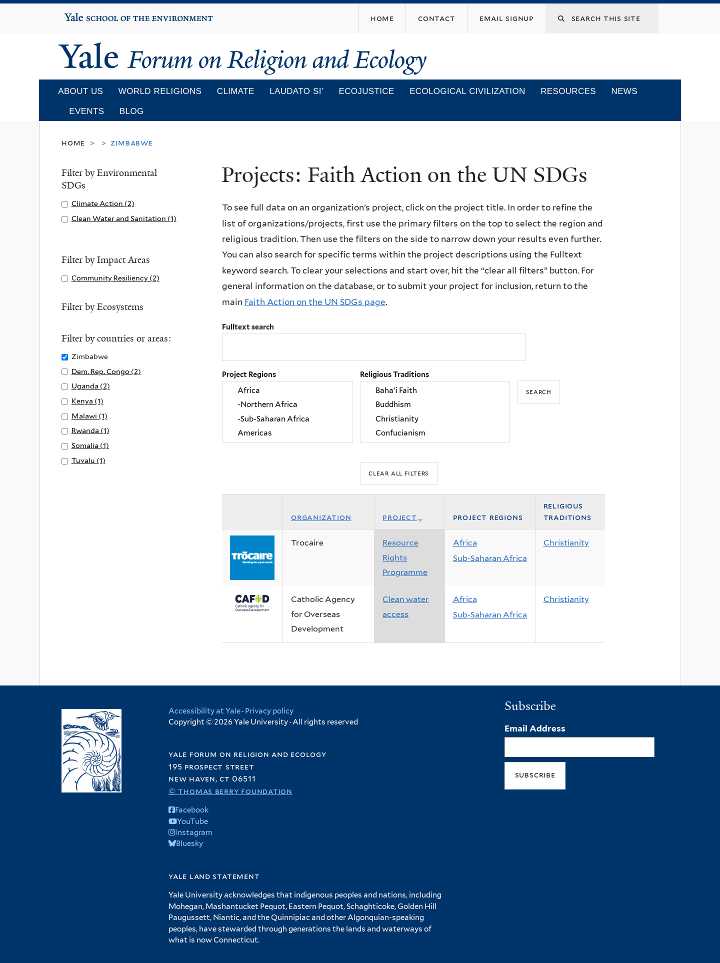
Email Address (535, 729)
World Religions (160, 91)
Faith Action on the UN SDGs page (315, 302)
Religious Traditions (394, 374)
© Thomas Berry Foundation (230, 791)
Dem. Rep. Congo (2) (106, 371)
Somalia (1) (90, 445)
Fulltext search (248, 326)
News (625, 91)
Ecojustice (366, 91)
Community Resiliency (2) (116, 278)
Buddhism (435, 405)
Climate (235, 91)
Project (403, 517)
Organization (321, 517)
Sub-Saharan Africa (490, 558)
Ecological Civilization (467, 91)
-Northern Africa (287, 405)
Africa (287, 391)
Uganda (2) (91, 386)
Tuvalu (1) (89, 460)
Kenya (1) (88, 400)
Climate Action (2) (103, 203)
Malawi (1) (90, 416)
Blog (132, 111)
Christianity (435, 419)
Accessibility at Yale (204, 711)
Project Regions (249, 374)
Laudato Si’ (297, 91)
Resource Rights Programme (405, 557)
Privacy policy (269, 711)
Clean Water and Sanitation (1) (124, 218)
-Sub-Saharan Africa (287, 419)
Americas (287, 433)
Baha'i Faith (435, 391)
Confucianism (435, 433)
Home (73, 143)
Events (86, 111)
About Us (80, 91)
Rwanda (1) (91, 430)
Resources (568, 91)
